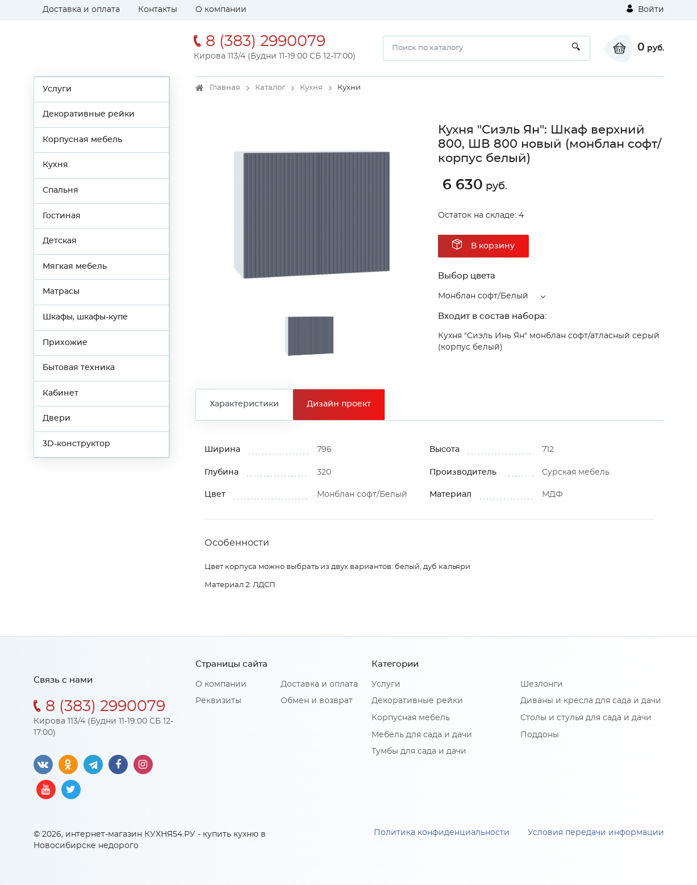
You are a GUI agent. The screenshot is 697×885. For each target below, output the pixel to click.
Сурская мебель (576, 472)
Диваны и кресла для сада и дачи (590, 701)
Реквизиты (218, 701)
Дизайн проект (339, 404)
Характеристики (244, 404)
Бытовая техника (79, 368)
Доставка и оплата (81, 10)
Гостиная (62, 216)
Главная (225, 88)
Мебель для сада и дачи (422, 735)
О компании (221, 10)
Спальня (60, 190)
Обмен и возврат (317, 701)
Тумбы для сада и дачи (419, 751)
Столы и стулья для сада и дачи (586, 718)
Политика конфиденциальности (442, 833)
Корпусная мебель (82, 140)
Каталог (270, 88)
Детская (60, 241)
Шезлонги (541, 684)
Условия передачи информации (596, 833)
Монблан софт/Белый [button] (483, 296)
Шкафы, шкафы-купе (85, 317)
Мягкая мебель (75, 267)
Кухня (55, 165)
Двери (56, 418)
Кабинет (60, 393)
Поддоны (539, 735)
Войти (645, 9)
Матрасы (61, 292)
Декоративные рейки (89, 114)
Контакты (157, 10)
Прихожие (65, 343)
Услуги (57, 89)
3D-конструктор (76, 444)
